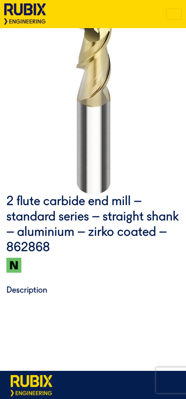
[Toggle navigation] (174, 14)
